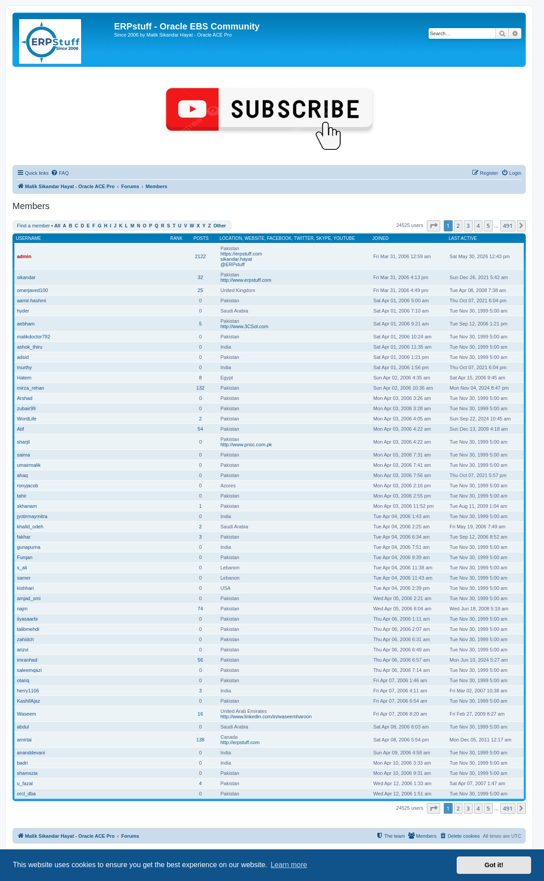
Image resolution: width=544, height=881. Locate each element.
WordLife (27, 418)
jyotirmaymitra (32, 516)
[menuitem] (60, 173)
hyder (23, 310)
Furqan (25, 557)
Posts (201, 238)
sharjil (23, 442)
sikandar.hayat (236, 259)
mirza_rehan (30, 388)
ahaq (22, 475)
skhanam (27, 506)
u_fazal (25, 783)
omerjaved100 (32, 290)
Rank (176, 238)
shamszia (27, 773)
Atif (20, 429)
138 (200, 739)
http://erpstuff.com (240, 742)
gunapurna (29, 547)
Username (28, 238)
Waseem (26, 713)
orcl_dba (26, 793)
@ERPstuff (233, 264)
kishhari (25, 588)
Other (219, 225)
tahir (21, 495)
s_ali (22, 567)
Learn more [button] (288, 865)
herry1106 (28, 690)
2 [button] (458, 226)
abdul (23, 726)
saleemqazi (29, 670)
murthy (24, 367)
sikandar (26, 277)
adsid (23, 357)
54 (200, 429)
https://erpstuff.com (241, 253)
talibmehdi (28, 629)
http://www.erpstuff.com (246, 280)
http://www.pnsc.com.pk (246, 444)
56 (200, 660)
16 (200, 713)
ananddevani (31, 752)
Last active (463, 238)
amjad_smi (29, 598)
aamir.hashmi (31, 300)
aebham (26, 323)
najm (22, 608)
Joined (380, 238)
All (57, 225)
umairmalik (29, 465)
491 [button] (508, 226)
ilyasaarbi (27, 619)
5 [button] (488, 226)
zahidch (25, 639)
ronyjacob (27, 485)
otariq (23, 680)
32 (200, 277)
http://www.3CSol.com (245, 326)
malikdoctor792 (33, 336)
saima (23, 454)
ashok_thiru (29, 347)
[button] (433, 225)
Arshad (25, 398)
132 (200, 388)
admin (24, 256)
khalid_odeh (30, 526)
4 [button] (478, 226)
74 (200, 608)
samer (24, 577)
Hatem (24, 377)
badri (22, 763)
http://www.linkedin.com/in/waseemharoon (266, 716)
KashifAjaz (28, 701)
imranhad (27, 660)
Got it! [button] (494, 865)
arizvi (23, 649)
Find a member (33, 225)
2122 (200, 256)
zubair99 (26, 408)
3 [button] (468, 226)
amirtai (24, 739)
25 (200, 290)
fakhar (24, 536)
